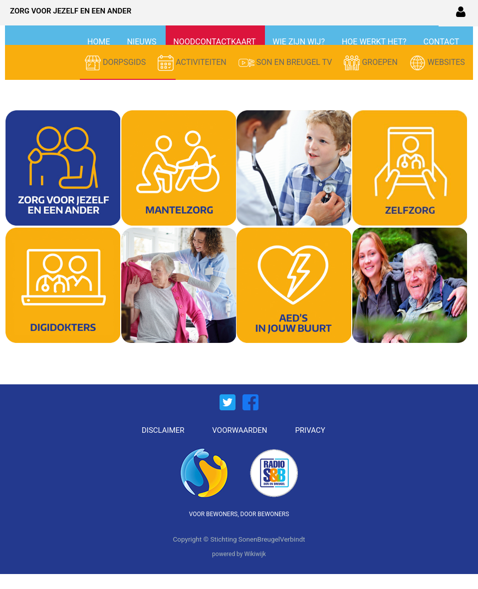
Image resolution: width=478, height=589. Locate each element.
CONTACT (441, 41)
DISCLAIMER (163, 430)
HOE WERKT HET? (375, 41)
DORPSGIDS (116, 63)
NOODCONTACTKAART (215, 41)
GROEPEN (371, 63)
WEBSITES (437, 63)
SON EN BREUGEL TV (286, 63)
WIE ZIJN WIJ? (299, 41)
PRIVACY (310, 430)
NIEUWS (142, 41)
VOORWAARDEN (239, 430)
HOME (99, 41)
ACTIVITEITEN (193, 63)
